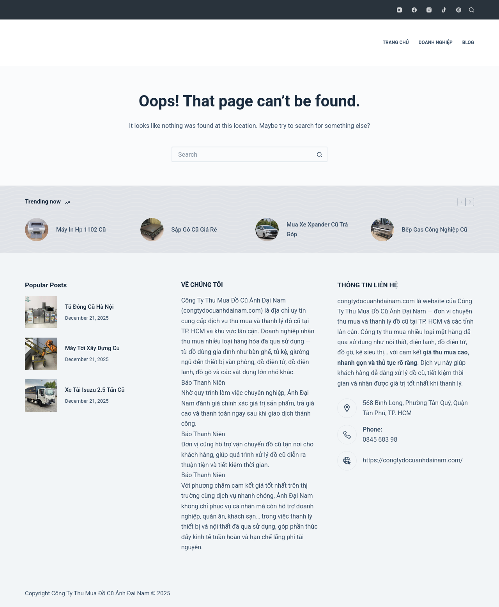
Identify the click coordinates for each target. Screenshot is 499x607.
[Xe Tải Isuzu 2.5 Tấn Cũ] (41, 395)
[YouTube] (399, 9)
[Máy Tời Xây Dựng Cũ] (41, 354)
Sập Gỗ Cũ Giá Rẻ (194, 229)
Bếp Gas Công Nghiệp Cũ (434, 229)
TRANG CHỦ (396, 42)
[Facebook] (414, 9)
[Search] (471, 9)
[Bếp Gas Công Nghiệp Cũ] (382, 229)
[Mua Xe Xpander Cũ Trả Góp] (267, 229)
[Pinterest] (458, 9)
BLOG (468, 42)
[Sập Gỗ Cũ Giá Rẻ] (152, 229)
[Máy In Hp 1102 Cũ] (36, 229)
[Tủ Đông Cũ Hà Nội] (41, 312)
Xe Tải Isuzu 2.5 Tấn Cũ (95, 389)
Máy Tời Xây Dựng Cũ (92, 348)
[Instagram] (429, 9)
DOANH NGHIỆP (436, 42)
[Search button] (319, 154)
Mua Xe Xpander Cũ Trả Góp (317, 229)
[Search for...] (242, 154)
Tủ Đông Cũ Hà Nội (89, 306)
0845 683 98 (380, 439)
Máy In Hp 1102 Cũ (81, 229)
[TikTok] (443, 9)
